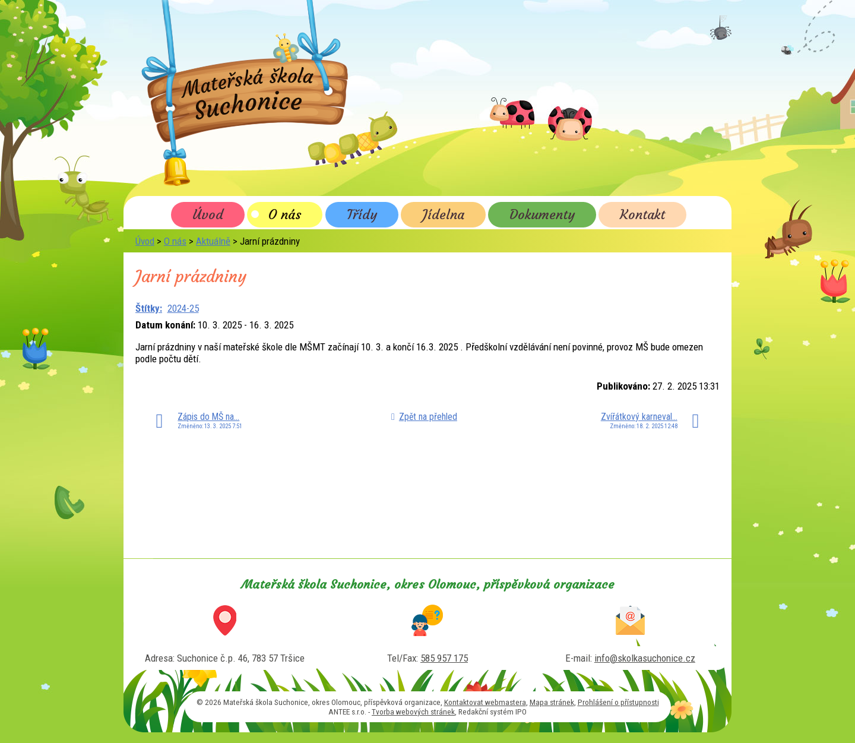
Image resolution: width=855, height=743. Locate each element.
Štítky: (148, 308)
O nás (284, 214)
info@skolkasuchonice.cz (644, 658)
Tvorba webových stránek (413, 711)
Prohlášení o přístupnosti (618, 702)
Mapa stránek (552, 702)
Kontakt (642, 214)
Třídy (362, 214)
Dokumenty (542, 214)
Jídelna (443, 214)
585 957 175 (444, 658)
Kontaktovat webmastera (485, 702)
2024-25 (183, 308)
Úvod (207, 214)
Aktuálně (213, 241)
